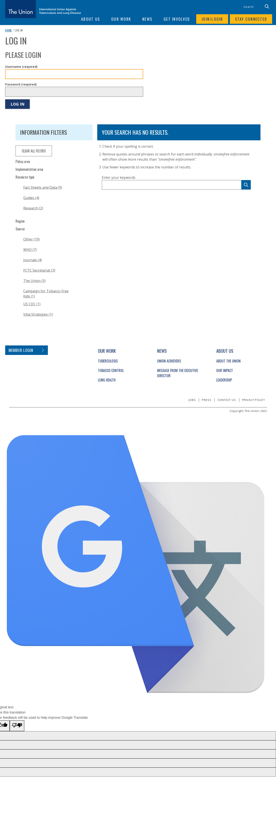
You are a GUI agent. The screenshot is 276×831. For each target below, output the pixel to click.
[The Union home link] (43, 9)
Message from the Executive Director (177, 373)
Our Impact (224, 370)
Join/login (212, 19)
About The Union (228, 361)
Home (8, 30)
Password (21, 84)
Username (21, 67)
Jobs (192, 400)
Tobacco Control (111, 370)
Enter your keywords (118, 177)
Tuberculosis (108, 361)
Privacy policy (253, 400)
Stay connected (251, 19)
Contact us (227, 400)
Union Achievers (169, 361)
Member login (21, 350)
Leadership (224, 380)
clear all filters (34, 151)
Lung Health (107, 380)
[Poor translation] (17, 725)
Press (206, 400)
